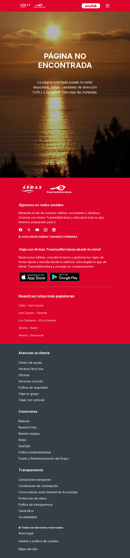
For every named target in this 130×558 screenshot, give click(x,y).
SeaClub (24, 446)
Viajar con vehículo (32, 400)
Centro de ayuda (30, 362)
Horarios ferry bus (31, 369)
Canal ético (26, 511)
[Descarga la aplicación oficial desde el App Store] (33, 277)
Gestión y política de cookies (38, 541)
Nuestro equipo (29, 433)
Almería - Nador (28, 327)
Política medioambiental (35, 452)
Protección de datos (33, 498)
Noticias (24, 421)
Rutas (22, 440)
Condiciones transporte (35, 479)
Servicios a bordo (31, 381)
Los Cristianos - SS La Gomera (37, 320)
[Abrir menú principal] (107, 6)
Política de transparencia (35, 504)
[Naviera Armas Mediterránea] (45, 189)
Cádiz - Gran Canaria (31, 305)
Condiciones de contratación (38, 486)
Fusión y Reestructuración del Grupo (44, 458)
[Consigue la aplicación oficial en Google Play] (65, 277)
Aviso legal (26, 533)
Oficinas (24, 375)
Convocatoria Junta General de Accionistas (48, 492)
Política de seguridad (33, 387)
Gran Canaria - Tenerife (33, 312)
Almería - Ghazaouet (31, 335)
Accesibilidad (28, 517)
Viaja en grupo (29, 393)
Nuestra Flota (28, 427)
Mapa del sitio (28, 549)
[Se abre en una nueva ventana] (21, 230)
